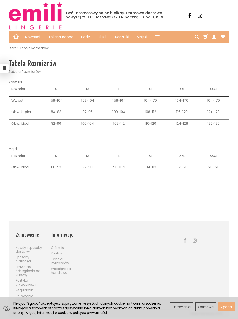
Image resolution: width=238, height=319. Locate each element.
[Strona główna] (36, 16)
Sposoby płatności (23, 258)
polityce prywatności (90, 312)
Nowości (32, 37)
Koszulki (122, 37)
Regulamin (24, 289)
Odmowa (206, 307)
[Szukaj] (196, 37)
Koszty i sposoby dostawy (29, 249)
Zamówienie (28, 234)
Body (85, 37)
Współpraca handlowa (61, 270)
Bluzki (102, 37)
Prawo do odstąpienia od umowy (28, 270)
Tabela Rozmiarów (60, 260)
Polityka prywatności (26, 281)
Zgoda (226, 307)
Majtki (141, 37)
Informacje (62, 234)
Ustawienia (182, 307)
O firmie (57, 247)
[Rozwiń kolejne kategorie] (157, 37)
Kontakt (57, 252)
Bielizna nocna (60, 37)
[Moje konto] (214, 37)
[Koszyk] (205, 37)
